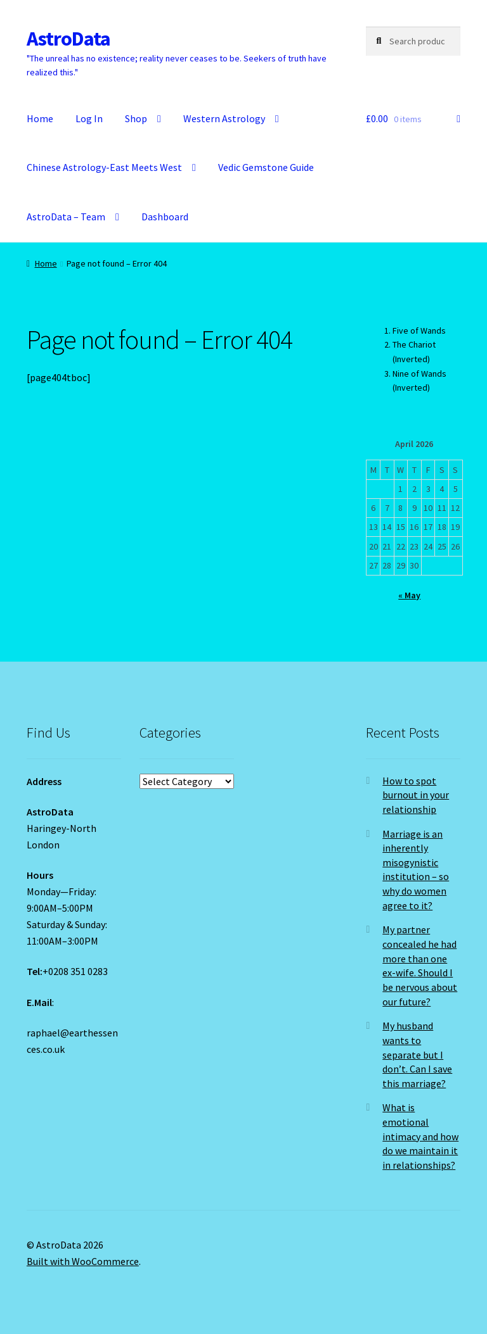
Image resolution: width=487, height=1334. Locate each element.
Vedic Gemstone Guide (266, 167)
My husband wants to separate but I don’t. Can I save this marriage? (417, 1054)
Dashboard (164, 216)
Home (40, 118)
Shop (136, 118)
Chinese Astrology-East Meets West (104, 167)
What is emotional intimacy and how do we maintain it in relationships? (420, 1136)
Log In (89, 118)
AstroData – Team (66, 216)
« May (409, 595)
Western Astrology (224, 118)
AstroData (68, 38)
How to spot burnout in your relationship (415, 794)
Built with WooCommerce (83, 1261)
